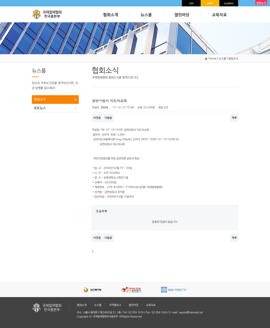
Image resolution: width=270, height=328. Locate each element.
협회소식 (40, 99)
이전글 (97, 117)
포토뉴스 (40, 108)
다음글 (108, 117)
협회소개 (110, 15)
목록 (234, 117)
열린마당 (181, 15)
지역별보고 (115, 305)
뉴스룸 (146, 15)
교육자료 (219, 15)
